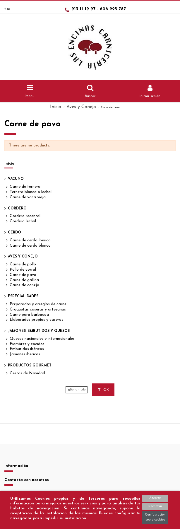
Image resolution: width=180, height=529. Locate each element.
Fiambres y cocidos (27, 344)
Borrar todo (76, 389)
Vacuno (16, 179)
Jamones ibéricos (25, 354)
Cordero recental (25, 216)
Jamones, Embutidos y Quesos (39, 331)
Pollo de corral (23, 269)
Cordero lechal (23, 221)
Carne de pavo (23, 275)
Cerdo (14, 232)
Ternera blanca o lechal (31, 192)
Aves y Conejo (23, 256)
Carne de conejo (24, 285)
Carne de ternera (25, 187)
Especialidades (23, 296)
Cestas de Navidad (27, 373)
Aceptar (155, 498)
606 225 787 (113, 9)
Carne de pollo (23, 264)
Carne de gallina (24, 280)
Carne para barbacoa (29, 315)
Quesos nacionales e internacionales (42, 339)
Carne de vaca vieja (28, 197)
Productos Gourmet (30, 365)
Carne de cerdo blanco (30, 245)
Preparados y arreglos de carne (38, 304)
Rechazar (155, 506)
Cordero (17, 208)
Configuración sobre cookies (155, 517)
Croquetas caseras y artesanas (38, 309)
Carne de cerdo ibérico (30, 240)
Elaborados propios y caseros (36, 320)
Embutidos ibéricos (27, 349)
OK (103, 390)
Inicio (9, 163)
